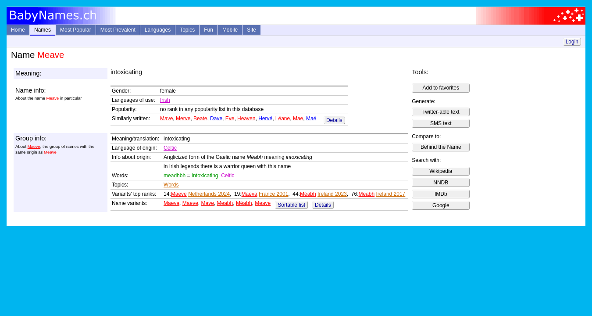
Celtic (170, 148)
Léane (282, 118)
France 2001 (273, 194)
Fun (208, 30)
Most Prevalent (118, 30)
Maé (311, 118)
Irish (165, 100)
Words (171, 185)
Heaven (246, 118)
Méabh (308, 194)
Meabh (366, 194)
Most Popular (75, 30)
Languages (158, 30)
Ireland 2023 (332, 194)
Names (42, 30)
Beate (200, 118)
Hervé (265, 118)
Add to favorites (441, 88)
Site (251, 30)
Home (18, 30)
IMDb (441, 194)
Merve (183, 118)
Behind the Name (441, 147)
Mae (298, 118)
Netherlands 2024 (209, 194)
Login (572, 42)
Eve (230, 118)
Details (334, 120)
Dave (216, 118)
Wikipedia (440, 171)
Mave (166, 118)
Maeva (249, 194)
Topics (187, 30)
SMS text (441, 123)
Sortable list (291, 205)
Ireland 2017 (391, 194)
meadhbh (174, 175)
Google (440, 205)
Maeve (34, 146)
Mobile (230, 30)
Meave (263, 203)
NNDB (440, 183)
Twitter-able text (441, 112)
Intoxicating (205, 175)
